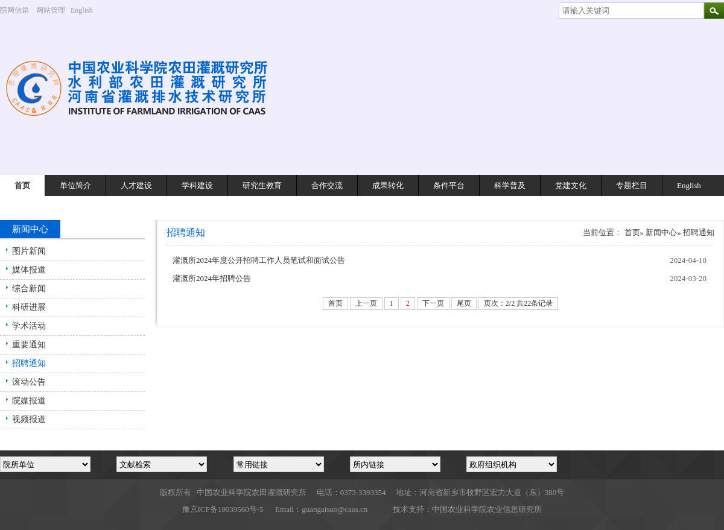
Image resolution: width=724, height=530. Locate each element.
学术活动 (29, 325)
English (86, 10)
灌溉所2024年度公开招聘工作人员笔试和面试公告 (259, 260)
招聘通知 (29, 363)
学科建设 (197, 185)
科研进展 (29, 307)
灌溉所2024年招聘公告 (212, 278)
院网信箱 (14, 10)
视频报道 (29, 419)
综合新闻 (29, 288)
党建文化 (570, 185)
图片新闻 (29, 251)
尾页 (464, 303)
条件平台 (449, 185)
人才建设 (136, 185)
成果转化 (388, 185)
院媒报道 (29, 400)
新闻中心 (661, 232)
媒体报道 (29, 269)
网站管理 (50, 10)
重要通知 (29, 344)
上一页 (366, 303)
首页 (22, 185)
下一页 (433, 303)
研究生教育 (262, 185)
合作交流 (327, 185)
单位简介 (75, 185)
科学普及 (510, 185)
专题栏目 (631, 185)
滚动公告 (29, 381)
